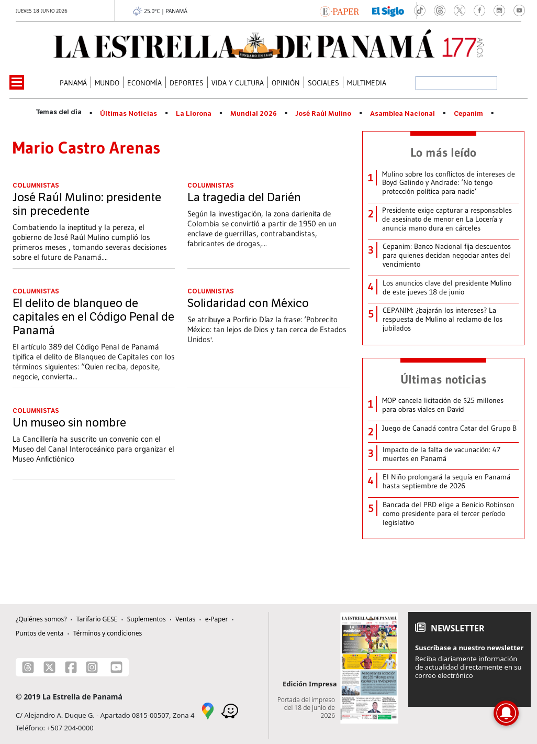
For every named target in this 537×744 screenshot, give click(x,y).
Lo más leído (443, 152)
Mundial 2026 (253, 114)
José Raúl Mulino (323, 114)
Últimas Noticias (128, 114)
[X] (49, 667)
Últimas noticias (443, 379)
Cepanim (468, 114)
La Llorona (193, 114)
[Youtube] (116, 667)
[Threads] (28, 667)
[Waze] (229, 710)
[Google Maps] (207, 710)
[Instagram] (92, 667)
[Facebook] (71, 667)
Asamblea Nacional (402, 114)
